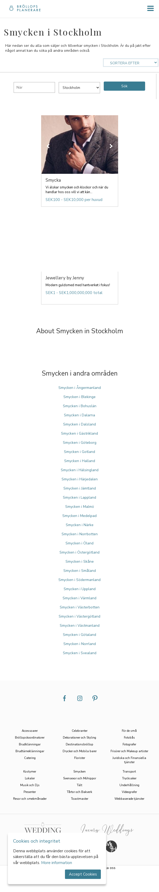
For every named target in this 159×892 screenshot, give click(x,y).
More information (56, 862)
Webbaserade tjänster (129, 799)
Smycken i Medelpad (79, 515)
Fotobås (129, 737)
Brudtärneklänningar (29, 751)
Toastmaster (79, 799)
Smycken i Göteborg (79, 442)
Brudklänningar (30, 744)
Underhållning (129, 785)
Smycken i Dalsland (79, 424)
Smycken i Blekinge (79, 396)
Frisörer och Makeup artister (129, 751)
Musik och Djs (30, 785)
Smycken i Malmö (79, 506)
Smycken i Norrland (79, 643)
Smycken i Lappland (79, 497)
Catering (30, 758)
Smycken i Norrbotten (80, 534)
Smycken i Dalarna (79, 415)
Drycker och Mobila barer (80, 751)
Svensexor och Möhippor (79, 778)
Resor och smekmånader (30, 799)
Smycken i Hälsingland (79, 470)
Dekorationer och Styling (79, 737)
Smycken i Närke (80, 524)
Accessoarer (30, 731)
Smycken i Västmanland (80, 625)
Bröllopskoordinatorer (30, 737)
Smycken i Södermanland (79, 579)
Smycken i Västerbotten (80, 607)
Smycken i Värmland (79, 598)
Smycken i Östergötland (79, 552)
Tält (79, 785)
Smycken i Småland (79, 570)
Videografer (129, 792)
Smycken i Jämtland (79, 488)
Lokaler (30, 778)
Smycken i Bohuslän (79, 406)
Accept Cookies (83, 874)
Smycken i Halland (79, 460)
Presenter (30, 792)
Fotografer (129, 744)
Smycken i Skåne (79, 561)
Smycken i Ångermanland (79, 387)
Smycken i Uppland (80, 588)
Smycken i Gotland (79, 451)
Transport (129, 771)
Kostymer (29, 771)
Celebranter (79, 731)
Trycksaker (129, 778)
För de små (129, 731)
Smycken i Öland (79, 543)
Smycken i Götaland (79, 634)
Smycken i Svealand (79, 653)
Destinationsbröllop (79, 744)
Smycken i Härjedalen (80, 479)
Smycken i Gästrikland (79, 433)
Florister (79, 758)
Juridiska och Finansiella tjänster (129, 760)
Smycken (79, 771)
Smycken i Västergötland (79, 616)
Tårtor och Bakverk (79, 792)
